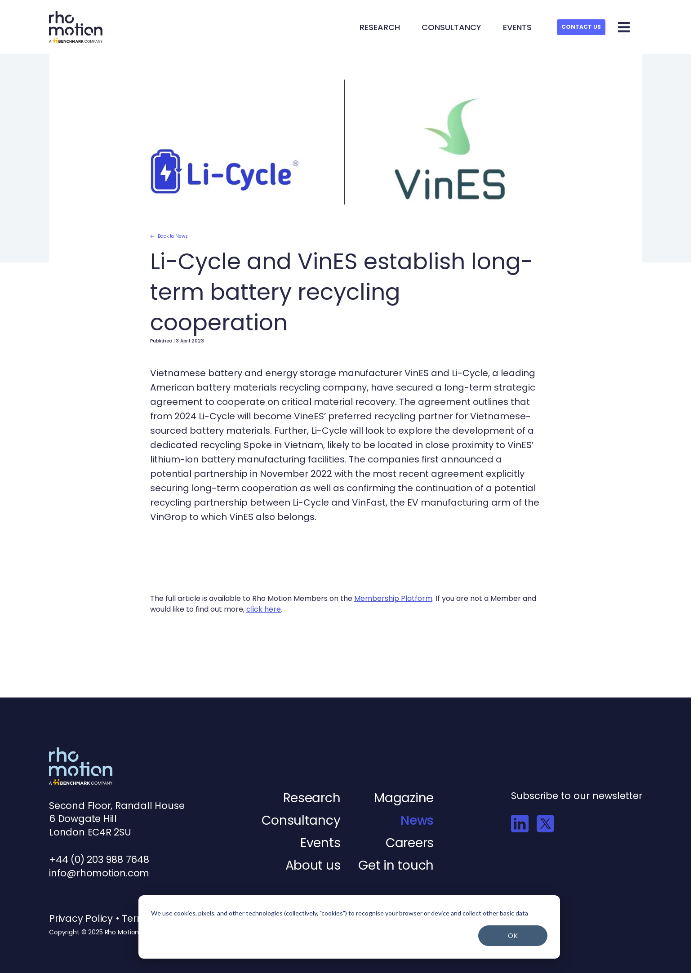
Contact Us (581, 27)
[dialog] (349, 927)
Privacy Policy (82, 918)
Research (380, 27)
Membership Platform (393, 598)
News (417, 820)
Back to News (169, 236)
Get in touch (396, 865)
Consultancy (451, 27)
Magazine (404, 798)
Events (517, 27)
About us (313, 865)
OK (513, 935)
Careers (410, 843)
